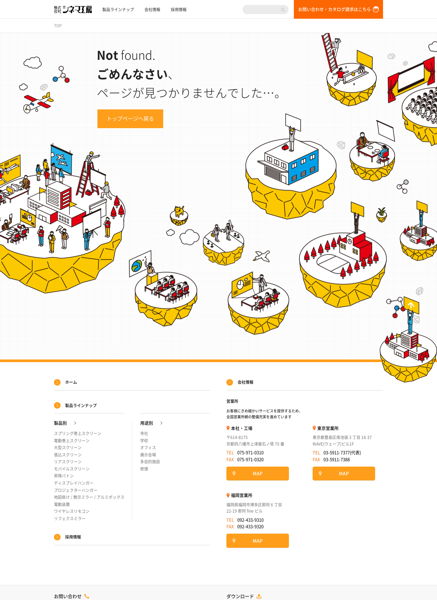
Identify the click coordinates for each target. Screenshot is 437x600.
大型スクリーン (68, 448)
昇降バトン (64, 476)
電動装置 (62, 504)
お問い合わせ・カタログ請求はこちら (334, 9)
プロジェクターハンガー (75, 490)
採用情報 (179, 10)
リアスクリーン (68, 462)
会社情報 (152, 10)
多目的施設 (150, 462)
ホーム (71, 382)
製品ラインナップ (118, 10)
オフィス (148, 448)
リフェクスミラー (70, 518)
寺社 (144, 433)
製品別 (60, 423)
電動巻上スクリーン (72, 441)
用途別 (146, 423)
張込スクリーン (68, 455)
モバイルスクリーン (72, 469)
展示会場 (148, 455)
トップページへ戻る (130, 118)
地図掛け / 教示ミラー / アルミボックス (89, 497)
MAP (258, 473)
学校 (144, 441)
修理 (144, 469)
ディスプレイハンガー (73, 483)
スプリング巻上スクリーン (77, 433)
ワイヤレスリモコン (72, 511)
